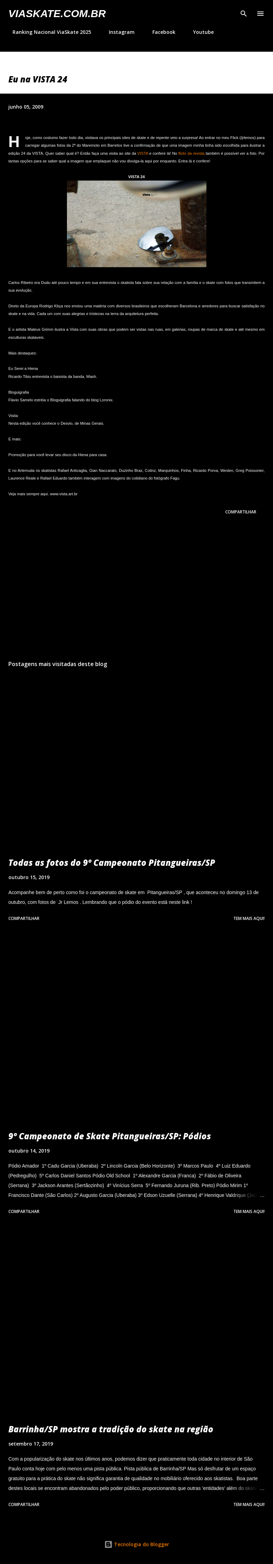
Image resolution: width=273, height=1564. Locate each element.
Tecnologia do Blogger (136, 1544)
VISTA (142, 153)
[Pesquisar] (244, 12)
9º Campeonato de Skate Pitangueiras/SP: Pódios (109, 1136)
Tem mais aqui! (249, 918)
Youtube (199, 32)
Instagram (117, 32)
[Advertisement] (136, 589)
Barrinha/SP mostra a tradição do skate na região (110, 1429)
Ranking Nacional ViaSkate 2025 (47, 32)
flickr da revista (191, 153)
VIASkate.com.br (57, 13)
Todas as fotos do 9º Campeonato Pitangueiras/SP (111, 862)
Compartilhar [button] (240, 512)
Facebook (159, 32)
